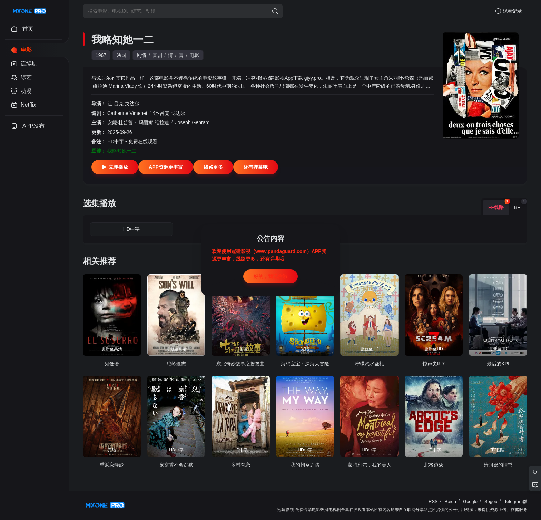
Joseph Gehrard (192, 122)
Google (470, 501)
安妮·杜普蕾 (120, 122)
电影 (194, 55)
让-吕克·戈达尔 (123, 103)
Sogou (491, 501)
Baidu (450, 501)
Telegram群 (515, 501)
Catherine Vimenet (127, 113)
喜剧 (157, 55)
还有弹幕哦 (256, 167)
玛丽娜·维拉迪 (154, 122)
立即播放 (115, 167)
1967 (101, 55)
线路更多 (213, 167)
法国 (121, 55)
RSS (433, 501)
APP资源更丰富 (166, 167)
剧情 (141, 55)
